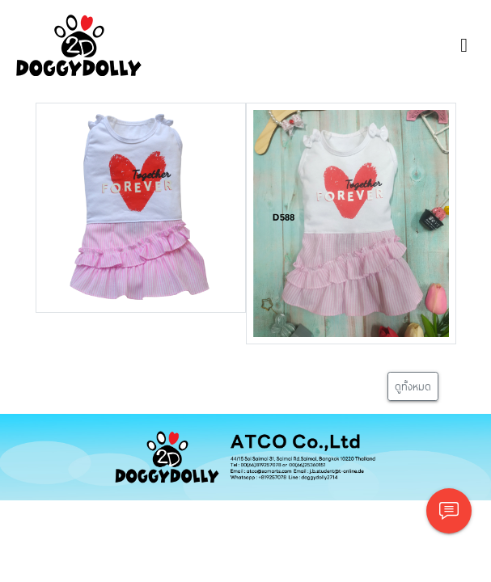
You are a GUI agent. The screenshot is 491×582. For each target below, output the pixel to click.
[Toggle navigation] (464, 45)
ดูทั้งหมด (413, 386)
